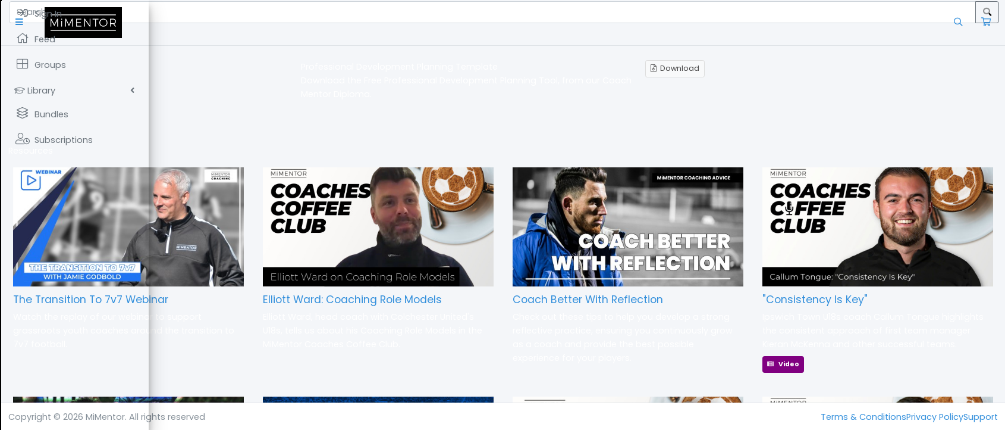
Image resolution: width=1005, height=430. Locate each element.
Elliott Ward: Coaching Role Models (462, 299)
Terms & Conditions (863, 417)
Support (980, 417)
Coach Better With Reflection (661, 299)
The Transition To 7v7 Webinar (238, 299)
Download (749, 68)
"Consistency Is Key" (852, 299)
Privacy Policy (934, 417)
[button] (169, 22)
